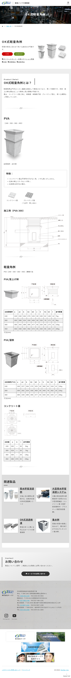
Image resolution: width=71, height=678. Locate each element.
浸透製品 (12, 62)
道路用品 (21, 62)
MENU (68, 4)
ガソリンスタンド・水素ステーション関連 (19, 59)
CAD (7, 54)
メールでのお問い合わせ (36, 574)
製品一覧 (9, 26)
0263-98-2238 (25, 596)
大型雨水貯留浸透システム (59, 490)
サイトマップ (26, 670)
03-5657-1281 (25, 605)
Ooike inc (65, 670)
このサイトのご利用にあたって (11, 670)
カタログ (20, 54)
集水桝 (55, 519)
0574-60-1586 (25, 610)
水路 (5, 62)
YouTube (14, 619)
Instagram (6, 619)
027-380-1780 (25, 600)
